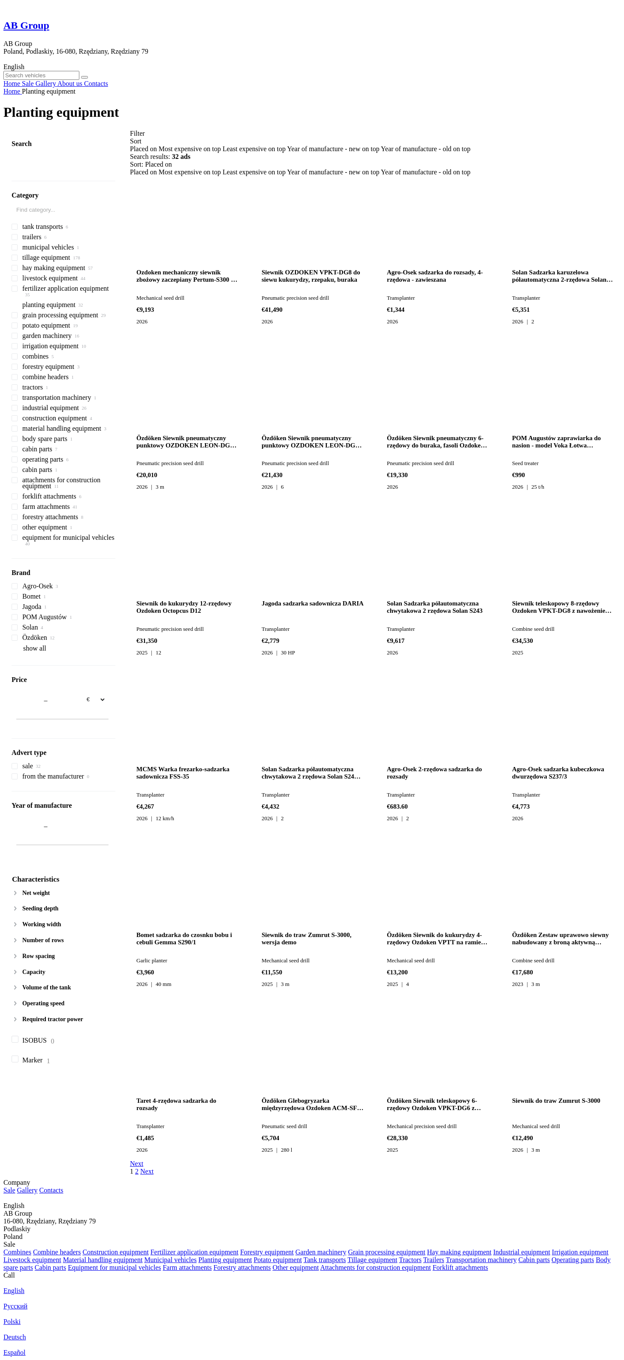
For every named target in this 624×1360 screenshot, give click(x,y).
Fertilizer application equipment (194, 1252)
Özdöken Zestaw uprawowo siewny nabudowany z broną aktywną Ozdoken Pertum (560, 938)
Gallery (27, 1190)
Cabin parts (534, 1259)
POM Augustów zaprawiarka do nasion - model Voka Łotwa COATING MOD (556, 442)
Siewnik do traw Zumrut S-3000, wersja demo (307, 938)
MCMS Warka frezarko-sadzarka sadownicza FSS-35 (182, 773)
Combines (17, 1252)
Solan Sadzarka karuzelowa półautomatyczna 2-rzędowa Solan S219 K (559, 276)
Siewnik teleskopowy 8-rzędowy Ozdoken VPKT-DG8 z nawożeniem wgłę (561, 607)
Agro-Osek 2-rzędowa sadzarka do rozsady (434, 773)
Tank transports (325, 1259)
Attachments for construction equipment (375, 1267)
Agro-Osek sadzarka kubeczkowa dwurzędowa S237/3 (558, 773)
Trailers (433, 1259)
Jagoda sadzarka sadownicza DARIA (313, 603)
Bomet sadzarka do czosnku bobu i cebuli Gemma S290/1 (184, 938)
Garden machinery (321, 1252)
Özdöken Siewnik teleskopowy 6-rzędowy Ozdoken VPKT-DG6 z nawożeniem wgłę (432, 1104)
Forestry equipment (267, 1252)
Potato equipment (277, 1259)
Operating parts (573, 1259)
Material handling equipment (103, 1259)
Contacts (51, 1190)
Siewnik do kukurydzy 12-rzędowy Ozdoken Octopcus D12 (184, 607)
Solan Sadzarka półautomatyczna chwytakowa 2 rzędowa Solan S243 (434, 607)
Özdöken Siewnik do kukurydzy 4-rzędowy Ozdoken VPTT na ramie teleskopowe (434, 938)
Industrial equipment (521, 1252)
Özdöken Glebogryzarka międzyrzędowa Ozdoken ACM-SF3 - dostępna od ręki (311, 1104)
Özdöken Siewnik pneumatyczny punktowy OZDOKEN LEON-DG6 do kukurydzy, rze (184, 442)
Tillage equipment (372, 1259)
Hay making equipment (459, 1252)
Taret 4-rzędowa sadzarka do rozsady (176, 1104)
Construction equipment (115, 1252)
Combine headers (57, 1252)
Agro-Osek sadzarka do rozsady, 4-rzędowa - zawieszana (435, 276)
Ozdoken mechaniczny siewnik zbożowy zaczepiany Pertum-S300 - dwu (184, 276)
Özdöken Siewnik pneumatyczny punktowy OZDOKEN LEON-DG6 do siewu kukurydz (310, 442)
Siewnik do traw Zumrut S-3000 (556, 1100)
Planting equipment (225, 1259)
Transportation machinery (481, 1259)
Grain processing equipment (386, 1252)
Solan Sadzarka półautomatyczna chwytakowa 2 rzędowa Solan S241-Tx (310, 773)
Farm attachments (187, 1267)
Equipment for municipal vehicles (114, 1267)
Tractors (410, 1259)
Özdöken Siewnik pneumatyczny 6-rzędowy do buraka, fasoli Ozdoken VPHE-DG (435, 442)
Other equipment (295, 1267)
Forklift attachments (460, 1267)
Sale (9, 1190)
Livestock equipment (32, 1259)
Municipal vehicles (170, 1259)
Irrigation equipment (580, 1252)
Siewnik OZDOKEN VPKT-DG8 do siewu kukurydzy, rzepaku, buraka (311, 276)
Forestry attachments (242, 1267)
